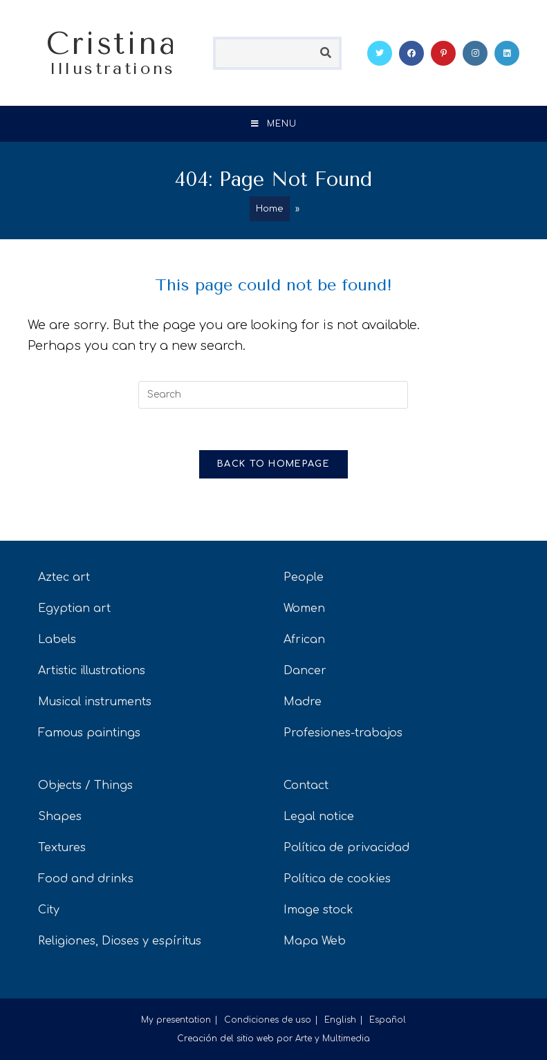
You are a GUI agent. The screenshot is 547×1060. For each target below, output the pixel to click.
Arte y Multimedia (332, 1038)
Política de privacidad (346, 848)
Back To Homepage (273, 464)
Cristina (112, 51)
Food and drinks (85, 879)
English (340, 1020)
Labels (57, 639)
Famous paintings (89, 733)
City (48, 910)
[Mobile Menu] (274, 124)
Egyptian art (74, 608)
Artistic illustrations (91, 670)
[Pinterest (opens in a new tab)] (443, 53)
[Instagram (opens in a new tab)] (475, 53)
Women (304, 608)
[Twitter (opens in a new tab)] (379, 53)
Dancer (305, 670)
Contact (306, 785)
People (304, 577)
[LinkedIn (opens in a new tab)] (506, 53)
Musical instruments (94, 702)
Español (387, 1020)
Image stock (318, 910)
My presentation (176, 1020)
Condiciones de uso (267, 1020)
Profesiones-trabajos (343, 733)
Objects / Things (85, 785)
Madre (303, 702)
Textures (62, 848)
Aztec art (64, 577)
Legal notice (319, 816)
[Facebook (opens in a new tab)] (411, 53)
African (304, 639)
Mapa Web (315, 941)
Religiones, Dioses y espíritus (119, 941)
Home (270, 209)
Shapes (60, 816)
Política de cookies (337, 879)
